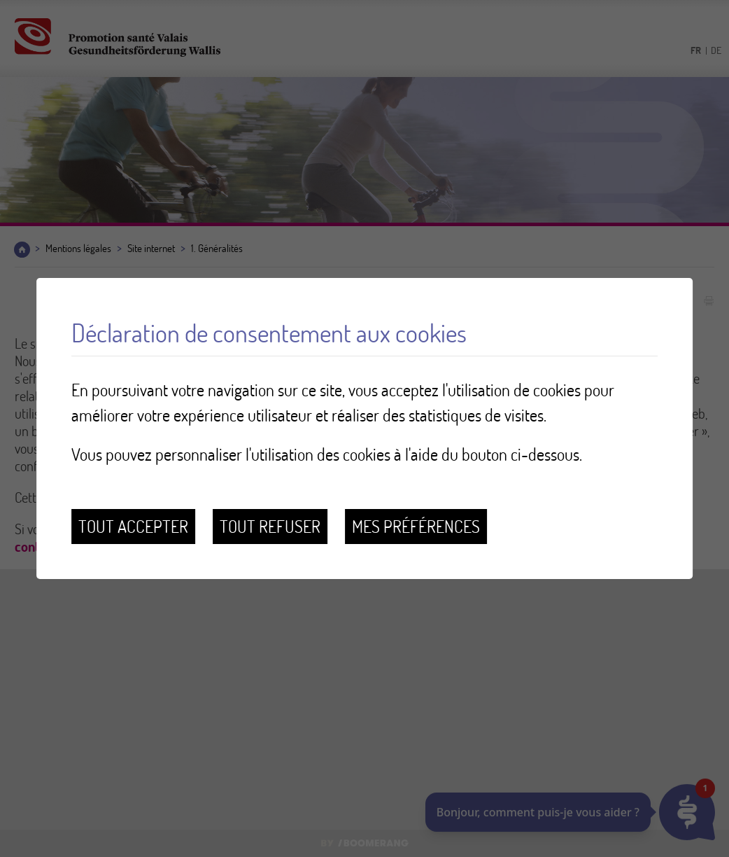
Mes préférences (416, 526)
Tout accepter (133, 526)
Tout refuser (270, 526)
